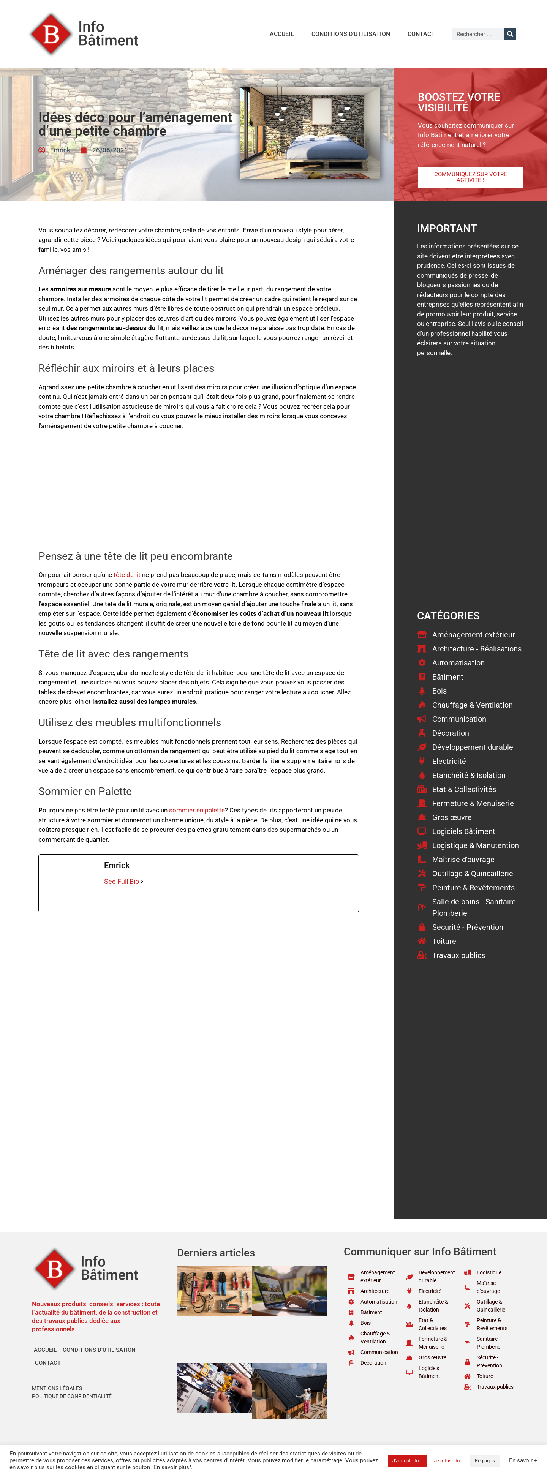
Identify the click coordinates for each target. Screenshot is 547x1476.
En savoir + (523, 1460)
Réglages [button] (485, 1460)
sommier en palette (197, 810)
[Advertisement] (198, 494)
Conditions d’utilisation (350, 34)
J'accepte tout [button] (407, 1460)
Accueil (282, 34)
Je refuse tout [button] (449, 1460)
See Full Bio (121, 881)
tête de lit (127, 574)
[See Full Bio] (142, 881)
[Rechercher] (510, 34)
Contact (421, 34)
